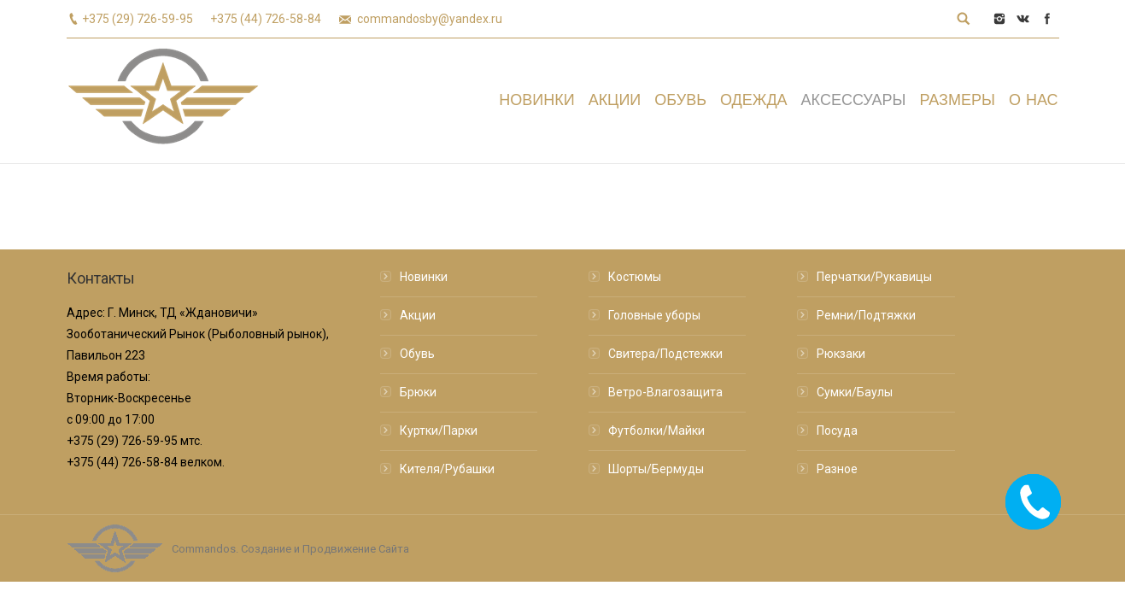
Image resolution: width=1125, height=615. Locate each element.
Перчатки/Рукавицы (874, 277)
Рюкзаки (841, 353)
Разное (837, 469)
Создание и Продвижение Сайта (325, 548)
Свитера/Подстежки (665, 353)
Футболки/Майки (656, 430)
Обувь (417, 353)
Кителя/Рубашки (447, 469)
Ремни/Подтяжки (866, 315)
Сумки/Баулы (855, 392)
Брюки (418, 392)
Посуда (837, 430)
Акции (418, 315)
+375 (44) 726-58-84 (265, 19)
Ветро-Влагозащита (665, 392)
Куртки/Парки (439, 430)
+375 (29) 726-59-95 (137, 19)
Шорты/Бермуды (656, 469)
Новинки (424, 277)
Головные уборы (654, 315)
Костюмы (634, 277)
